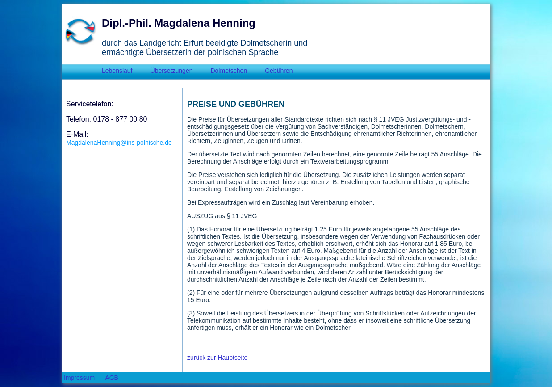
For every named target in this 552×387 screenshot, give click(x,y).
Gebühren (279, 70)
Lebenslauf (117, 70)
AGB (111, 377)
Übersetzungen (172, 70)
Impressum (79, 377)
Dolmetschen (228, 70)
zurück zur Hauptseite (217, 357)
